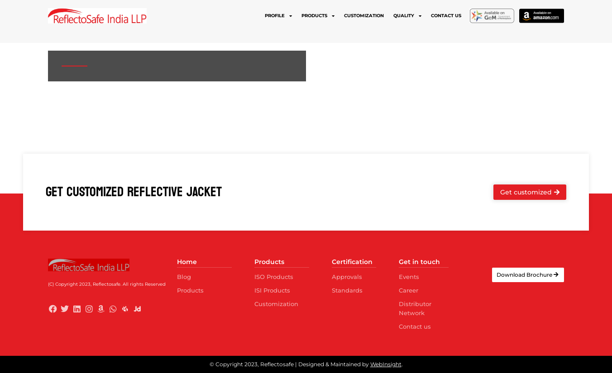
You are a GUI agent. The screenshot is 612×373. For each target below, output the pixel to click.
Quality (407, 16)
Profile (278, 16)
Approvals (347, 276)
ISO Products (273, 276)
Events (409, 276)
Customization (364, 16)
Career (408, 290)
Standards (347, 290)
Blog (184, 276)
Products (318, 16)
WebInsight (386, 364)
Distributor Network (415, 308)
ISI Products (272, 290)
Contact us (446, 16)
